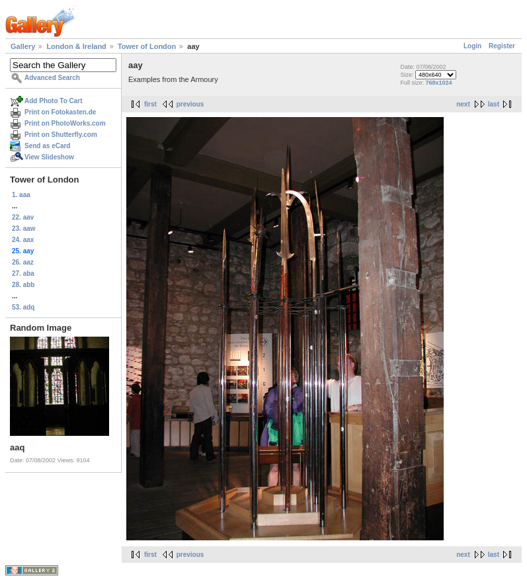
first (150, 104)
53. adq (23, 307)
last (493, 104)
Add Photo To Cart (53, 100)
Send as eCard (47, 145)
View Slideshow (49, 157)
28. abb (23, 284)
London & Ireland (76, 46)
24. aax (23, 239)
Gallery (23, 46)
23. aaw (24, 228)
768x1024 (439, 82)
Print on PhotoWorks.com (65, 123)
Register (502, 46)
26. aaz (23, 262)
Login (472, 46)
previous (190, 104)
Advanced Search (52, 77)
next (463, 104)
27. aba (23, 273)
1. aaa (21, 194)
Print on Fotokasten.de (60, 112)
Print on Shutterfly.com (60, 134)
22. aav (23, 217)
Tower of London (147, 46)
